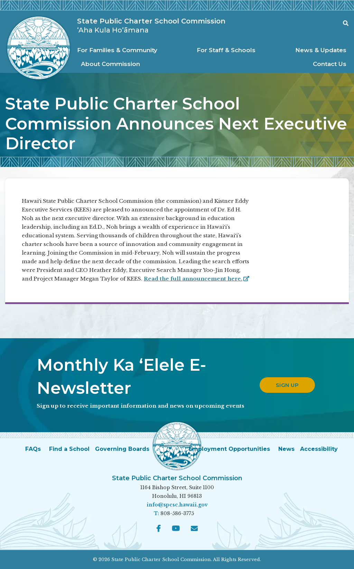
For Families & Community (117, 50)
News (286, 449)
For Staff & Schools (226, 50)
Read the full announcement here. (196, 278)
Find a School (69, 449)
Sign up (287, 385)
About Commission (110, 63)
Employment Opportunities (229, 449)
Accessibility (319, 449)
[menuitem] (119, 50)
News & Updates (320, 50)
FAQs (33, 449)
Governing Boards (122, 449)
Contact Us (329, 63)
